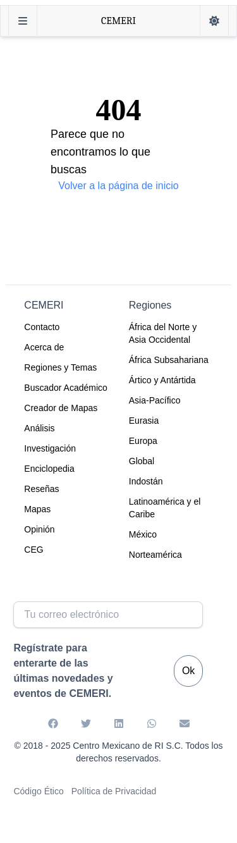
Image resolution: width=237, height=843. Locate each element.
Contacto (41, 327)
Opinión (39, 529)
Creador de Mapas (60, 408)
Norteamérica (155, 555)
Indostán (146, 481)
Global (141, 461)
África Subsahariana (169, 360)
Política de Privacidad (114, 791)
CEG (33, 550)
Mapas (37, 509)
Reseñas (41, 489)
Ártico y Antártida (162, 380)
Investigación (50, 448)
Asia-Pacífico (155, 400)
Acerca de (44, 347)
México (143, 534)
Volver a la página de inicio (118, 185)
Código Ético (38, 791)
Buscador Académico (65, 388)
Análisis (39, 428)
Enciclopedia (49, 469)
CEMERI (118, 21)
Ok (188, 670)
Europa (143, 441)
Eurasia (144, 420)
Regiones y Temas (60, 367)
